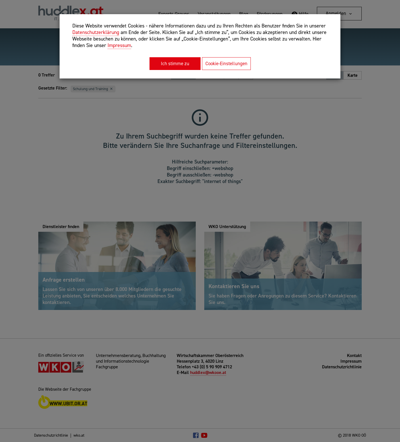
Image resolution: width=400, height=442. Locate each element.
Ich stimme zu (175, 63)
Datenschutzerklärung (95, 32)
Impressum (119, 45)
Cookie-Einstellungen (226, 63)
